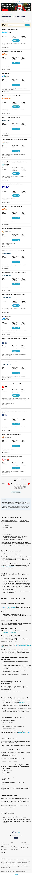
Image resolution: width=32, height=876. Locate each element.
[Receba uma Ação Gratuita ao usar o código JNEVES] (16, 7)
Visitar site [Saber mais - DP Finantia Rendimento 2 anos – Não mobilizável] (16, 262)
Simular (27, 24)
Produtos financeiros (15, 847)
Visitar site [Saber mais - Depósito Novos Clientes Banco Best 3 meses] (16, 195)
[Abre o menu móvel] (1, 1)
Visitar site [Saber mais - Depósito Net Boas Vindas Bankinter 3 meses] (16, 106)
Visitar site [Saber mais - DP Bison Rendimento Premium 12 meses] (16, 446)
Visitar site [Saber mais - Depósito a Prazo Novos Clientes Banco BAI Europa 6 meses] (16, 351)
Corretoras (13, 846)
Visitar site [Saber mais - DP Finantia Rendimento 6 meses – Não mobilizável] (16, 283)
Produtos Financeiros (8, 14)
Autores (2, 846)
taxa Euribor (22, 702)
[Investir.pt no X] (17, 838)
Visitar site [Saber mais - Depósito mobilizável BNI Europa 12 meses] (16, 468)
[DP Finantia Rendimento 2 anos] (9, 362)
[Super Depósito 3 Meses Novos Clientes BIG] (12, 51)
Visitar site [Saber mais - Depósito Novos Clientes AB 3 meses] (16, 40)
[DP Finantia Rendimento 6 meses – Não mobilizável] (14, 272)
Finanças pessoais (14, 849)
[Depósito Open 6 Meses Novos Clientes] (11, 117)
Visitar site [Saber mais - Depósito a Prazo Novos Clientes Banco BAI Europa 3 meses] (16, 423)
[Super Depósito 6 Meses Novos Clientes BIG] (12, 206)
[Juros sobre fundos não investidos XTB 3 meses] (13, 383)
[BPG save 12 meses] (6, 316)
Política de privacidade (5, 850)
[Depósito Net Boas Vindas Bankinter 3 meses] (12, 95)
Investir (2, 14)
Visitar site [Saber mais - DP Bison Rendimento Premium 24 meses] (16, 240)
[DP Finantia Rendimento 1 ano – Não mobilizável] (13, 294)
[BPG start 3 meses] (6, 73)
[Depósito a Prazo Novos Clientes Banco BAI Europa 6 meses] (14, 339)
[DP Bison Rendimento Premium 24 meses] (11, 228)
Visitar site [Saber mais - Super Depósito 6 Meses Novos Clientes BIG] (16, 217)
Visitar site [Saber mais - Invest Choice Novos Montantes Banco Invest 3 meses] (16, 151)
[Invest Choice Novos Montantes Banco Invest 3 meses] (14, 139)
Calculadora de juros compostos (24, 848)
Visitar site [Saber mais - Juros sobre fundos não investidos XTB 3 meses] (16, 395)
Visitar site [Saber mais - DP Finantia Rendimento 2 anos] (16, 373)
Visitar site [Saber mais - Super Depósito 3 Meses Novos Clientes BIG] (16, 62)
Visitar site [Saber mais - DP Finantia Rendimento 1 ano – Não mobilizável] (16, 305)
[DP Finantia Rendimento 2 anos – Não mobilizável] (13, 250)
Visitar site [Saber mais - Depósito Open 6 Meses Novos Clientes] (16, 128)
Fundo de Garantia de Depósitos (8, 566)
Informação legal (4, 849)
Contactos (3, 852)
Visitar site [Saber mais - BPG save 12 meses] (16, 327)
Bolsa (12, 844)
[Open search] (30, 2)
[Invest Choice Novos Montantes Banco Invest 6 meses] (14, 161)
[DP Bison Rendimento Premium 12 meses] (11, 434)
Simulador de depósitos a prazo (25, 845)
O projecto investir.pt (5, 844)
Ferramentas (13, 850)
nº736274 (13, 871)
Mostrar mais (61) (16, 492)
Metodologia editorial (5, 847)
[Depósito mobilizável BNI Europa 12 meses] (12, 456)
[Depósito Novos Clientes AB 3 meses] (10, 29)
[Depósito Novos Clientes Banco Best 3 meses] (12, 184)
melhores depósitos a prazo (24, 732)
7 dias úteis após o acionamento (9, 632)
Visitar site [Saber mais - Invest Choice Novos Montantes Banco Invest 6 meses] (16, 173)
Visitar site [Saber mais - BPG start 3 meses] (16, 85)
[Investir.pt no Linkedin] (15, 838)
